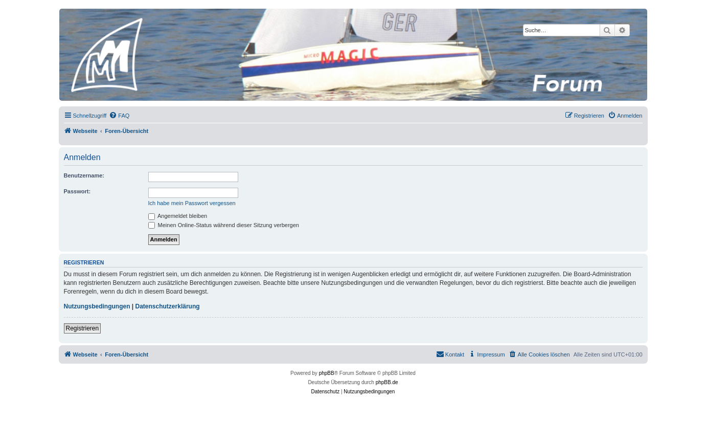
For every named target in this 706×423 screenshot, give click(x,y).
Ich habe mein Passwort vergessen (192, 203)
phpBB (326, 373)
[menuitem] (119, 115)
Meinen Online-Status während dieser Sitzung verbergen (223, 225)
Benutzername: (84, 175)
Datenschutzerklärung (167, 306)
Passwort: (77, 191)
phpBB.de (387, 382)
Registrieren (82, 328)
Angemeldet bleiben (178, 216)
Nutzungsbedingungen (97, 306)
